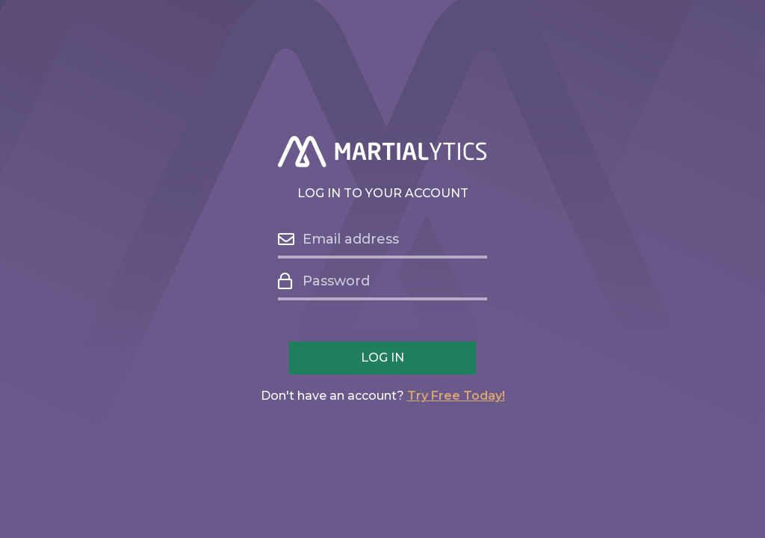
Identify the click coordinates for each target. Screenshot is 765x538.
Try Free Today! (456, 396)
